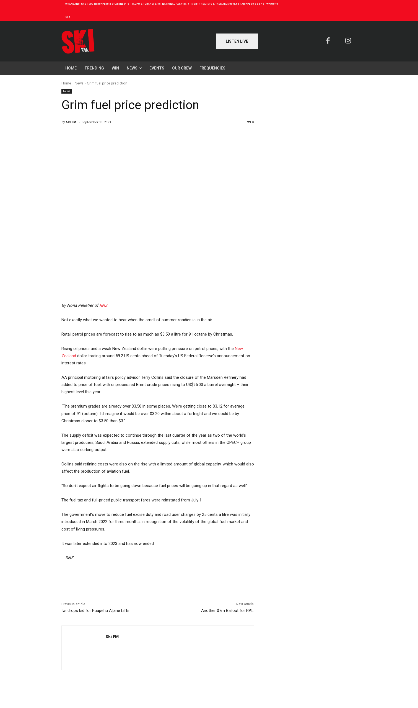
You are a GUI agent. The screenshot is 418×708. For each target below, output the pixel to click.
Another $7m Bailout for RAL (227, 610)
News (79, 83)
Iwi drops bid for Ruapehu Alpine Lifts (95, 610)
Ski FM (71, 122)
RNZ (103, 305)
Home (66, 83)
